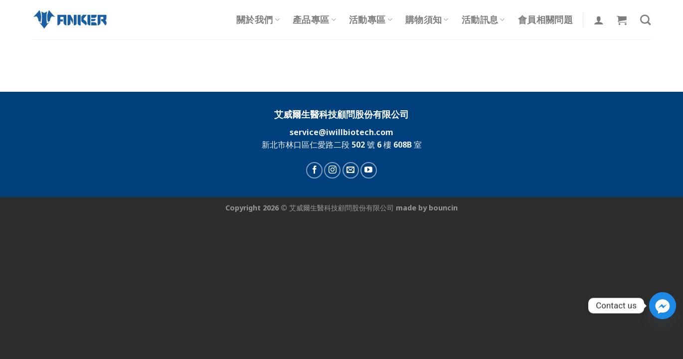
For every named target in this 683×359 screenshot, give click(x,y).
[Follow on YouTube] (368, 170)
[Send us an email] (350, 170)
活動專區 (370, 19)
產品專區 (314, 19)
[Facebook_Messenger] (662, 305)
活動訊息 (483, 19)
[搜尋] (645, 19)
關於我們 (258, 19)
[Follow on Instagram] (332, 170)
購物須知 (427, 19)
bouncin (443, 207)
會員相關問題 (545, 19)
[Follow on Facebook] (314, 170)
